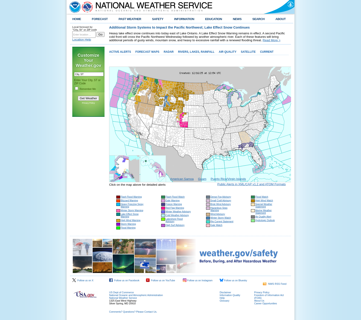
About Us (259, 300)
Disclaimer (225, 292)
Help (222, 298)
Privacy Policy (88, 103)
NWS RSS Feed (274, 283)
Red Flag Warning (175, 208)
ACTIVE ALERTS (120, 51)
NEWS (237, 19)
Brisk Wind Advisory (220, 204)
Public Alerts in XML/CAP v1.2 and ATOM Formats (251, 184)
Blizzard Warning (129, 200)
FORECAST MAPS (147, 51)
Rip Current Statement (221, 221)
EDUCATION (213, 19)
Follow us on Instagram (198, 280)
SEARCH (258, 19)
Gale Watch (216, 225)
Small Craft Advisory (220, 200)
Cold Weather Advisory (177, 215)
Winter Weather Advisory (178, 211)
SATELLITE (248, 51)
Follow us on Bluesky (233, 280)
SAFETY (157, 19)
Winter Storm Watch (220, 218)
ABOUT (280, 19)
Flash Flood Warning (131, 197)
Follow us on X (82, 280)
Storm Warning (128, 224)
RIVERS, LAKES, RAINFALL (196, 51)
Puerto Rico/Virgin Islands (228, 179)
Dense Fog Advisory (220, 197)
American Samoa (182, 179)
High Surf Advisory (175, 225)
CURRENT (267, 51)
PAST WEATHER (130, 19)
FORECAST (100, 19)
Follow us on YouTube (160, 280)
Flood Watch (261, 197)
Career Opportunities (265, 303)
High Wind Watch (264, 200)
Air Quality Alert (263, 216)
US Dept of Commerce (121, 292)
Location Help (81, 39)
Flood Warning (128, 227)
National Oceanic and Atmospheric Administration (136, 295)
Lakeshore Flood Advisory (174, 220)
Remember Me (88, 89)
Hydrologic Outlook (265, 220)
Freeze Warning (174, 204)
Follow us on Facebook (124, 280)
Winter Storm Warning (132, 210)
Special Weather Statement (263, 205)
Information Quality (230, 295)
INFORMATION (184, 19)
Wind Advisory (217, 214)
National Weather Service (123, 298)
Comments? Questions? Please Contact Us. (133, 311)
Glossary (224, 300)
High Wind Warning (130, 220)
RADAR (169, 51)
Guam (202, 179)
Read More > (271, 40)
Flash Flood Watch (175, 197)
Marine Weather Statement (263, 211)
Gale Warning (173, 200)
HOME (76, 19)
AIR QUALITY (227, 51)
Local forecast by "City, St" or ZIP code (84, 28)
